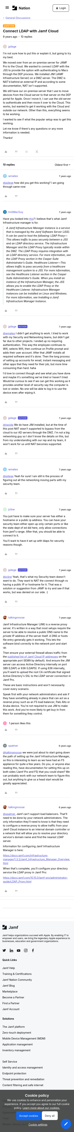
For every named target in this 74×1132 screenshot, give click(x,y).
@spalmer (9, 813)
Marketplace (9, 991)
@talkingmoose (12, 752)
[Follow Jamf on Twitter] (4, 950)
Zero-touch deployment (16, 1032)
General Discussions (18, 17)
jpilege (12, 46)
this (31, 218)
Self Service (9, 1061)
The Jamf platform (13, 1026)
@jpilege (8, 182)
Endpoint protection (14, 1073)
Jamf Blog (8, 985)
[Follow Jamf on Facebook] (33, 950)
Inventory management (16, 1050)
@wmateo (9, 333)
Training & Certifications (17, 973)
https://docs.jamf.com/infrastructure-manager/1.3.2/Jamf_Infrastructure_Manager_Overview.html (36, 859)
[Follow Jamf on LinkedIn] (11, 950)
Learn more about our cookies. (41, 1107)
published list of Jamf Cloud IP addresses (33, 656)
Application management (17, 1044)
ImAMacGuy (15, 212)
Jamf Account (10, 1009)
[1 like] (17, 723)
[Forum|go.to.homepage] (21, 8)
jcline (11, 509)
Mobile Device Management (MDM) (23, 1038)
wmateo (13, 176)
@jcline (7, 576)
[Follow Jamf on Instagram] (26, 950)
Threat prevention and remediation (23, 1079)
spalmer (13, 745)
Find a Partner (11, 1003)
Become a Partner (13, 997)
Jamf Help (8, 968)
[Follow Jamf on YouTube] (18, 950)
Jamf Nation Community (17, 979)
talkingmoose (16, 617)
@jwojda (8, 424)
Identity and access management (22, 1067)
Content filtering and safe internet (22, 1085)
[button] (7, 8)
